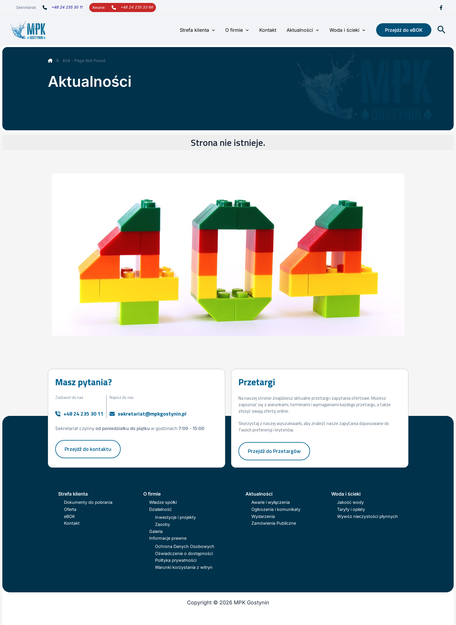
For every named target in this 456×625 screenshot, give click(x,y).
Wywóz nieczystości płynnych (367, 516)
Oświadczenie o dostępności (184, 553)
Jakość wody (350, 502)
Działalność (160, 509)
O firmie (240, 30)
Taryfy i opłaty (351, 509)
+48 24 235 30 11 (66, 7)
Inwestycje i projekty (175, 517)
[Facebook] (441, 7)
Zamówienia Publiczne (273, 523)
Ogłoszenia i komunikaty (275, 509)
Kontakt (270, 30)
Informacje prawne (167, 538)
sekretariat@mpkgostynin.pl (152, 414)
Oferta (70, 509)
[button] (216, 30)
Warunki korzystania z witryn (184, 567)
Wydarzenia (263, 516)
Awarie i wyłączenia (270, 502)
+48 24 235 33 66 (136, 7)
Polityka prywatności (175, 560)
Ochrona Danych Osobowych (184, 546)
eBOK (69, 516)
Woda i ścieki (348, 30)
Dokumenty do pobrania (88, 502)
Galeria (156, 531)
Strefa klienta (201, 30)
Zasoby (162, 524)
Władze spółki (163, 502)
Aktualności (304, 30)
